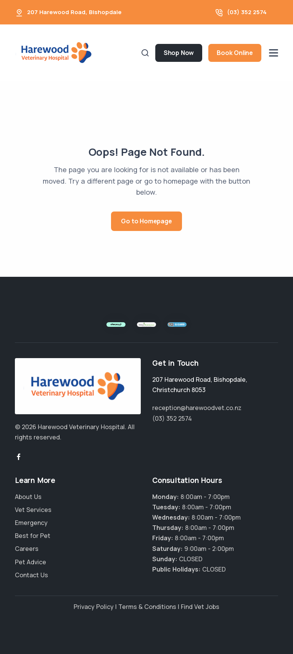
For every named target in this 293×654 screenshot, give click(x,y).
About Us (28, 497)
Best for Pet (32, 535)
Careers (27, 548)
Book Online (235, 52)
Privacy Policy (94, 606)
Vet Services (33, 509)
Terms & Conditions (147, 606)
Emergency (31, 522)
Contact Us (31, 575)
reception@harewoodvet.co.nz (196, 408)
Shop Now (179, 52)
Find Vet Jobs (200, 606)
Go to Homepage (146, 221)
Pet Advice (30, 562)
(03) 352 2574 (247, 12)
